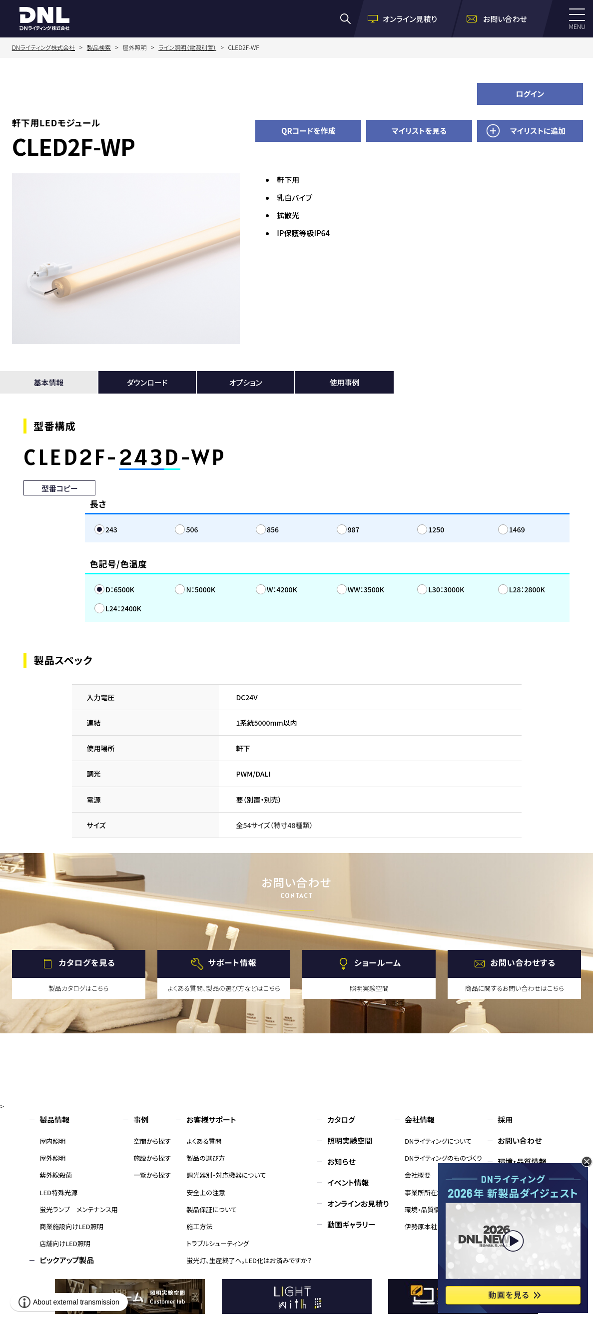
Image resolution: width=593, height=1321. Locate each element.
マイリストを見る (419, 130)
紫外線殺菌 (55, 1175)
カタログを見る (87, 962)
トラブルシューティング (217, 1243)
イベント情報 (348, 1182)
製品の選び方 (205, 1158)
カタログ (341, 1119)
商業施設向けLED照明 (71, 1226)
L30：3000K (446, 589)
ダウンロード (147, 382)
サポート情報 (232, 962)
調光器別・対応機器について (226, 1175)
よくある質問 (204, 1141)
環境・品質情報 (426, 1209)
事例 (140, 1119)
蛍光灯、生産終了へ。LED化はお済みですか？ (249, 1260)
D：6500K (119, 589)
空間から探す (152, 1141)
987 (354, 529)
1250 (436, 529)
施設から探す (152, 1158)
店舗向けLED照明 (64, 1243)
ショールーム (377, 962)
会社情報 (420, 1119)
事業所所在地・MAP (432, 1192)
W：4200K (282, 589)
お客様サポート (211, 1119)
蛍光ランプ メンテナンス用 (78, 1209)
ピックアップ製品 (66, 1260)
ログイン (530, 93)
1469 (517, 529)
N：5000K (200, 589)
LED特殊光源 (58, 1192)
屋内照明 (52, 1141)
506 (192, 529)
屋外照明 (52, 1158)
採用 (505, 1119)
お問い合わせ (520, 1140)
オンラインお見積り (358, 1203)
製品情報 (54, 1119)
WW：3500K (366, 589)
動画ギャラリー (351, 1224)
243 (111, 529)
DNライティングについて (438, 1141)
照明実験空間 (349, 1140)
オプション (245, 382)
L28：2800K (527, 589)
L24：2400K (123, 608)
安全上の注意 (205, 1192)
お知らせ (341, 1161)
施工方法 (199, 1226)
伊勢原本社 (421, 1226)
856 (273, 529)
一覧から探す (152, 1175)
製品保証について (211, 1209)
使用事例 (345, 382)
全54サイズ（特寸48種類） (274, 825)
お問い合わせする (523, 962)
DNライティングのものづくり (443, 1158)
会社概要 (418, 1175)
